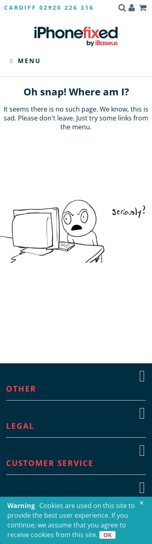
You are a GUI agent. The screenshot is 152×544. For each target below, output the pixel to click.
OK (107, 535)
